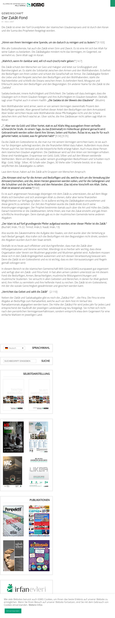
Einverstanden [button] (13, 610)
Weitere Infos (35, 604)
